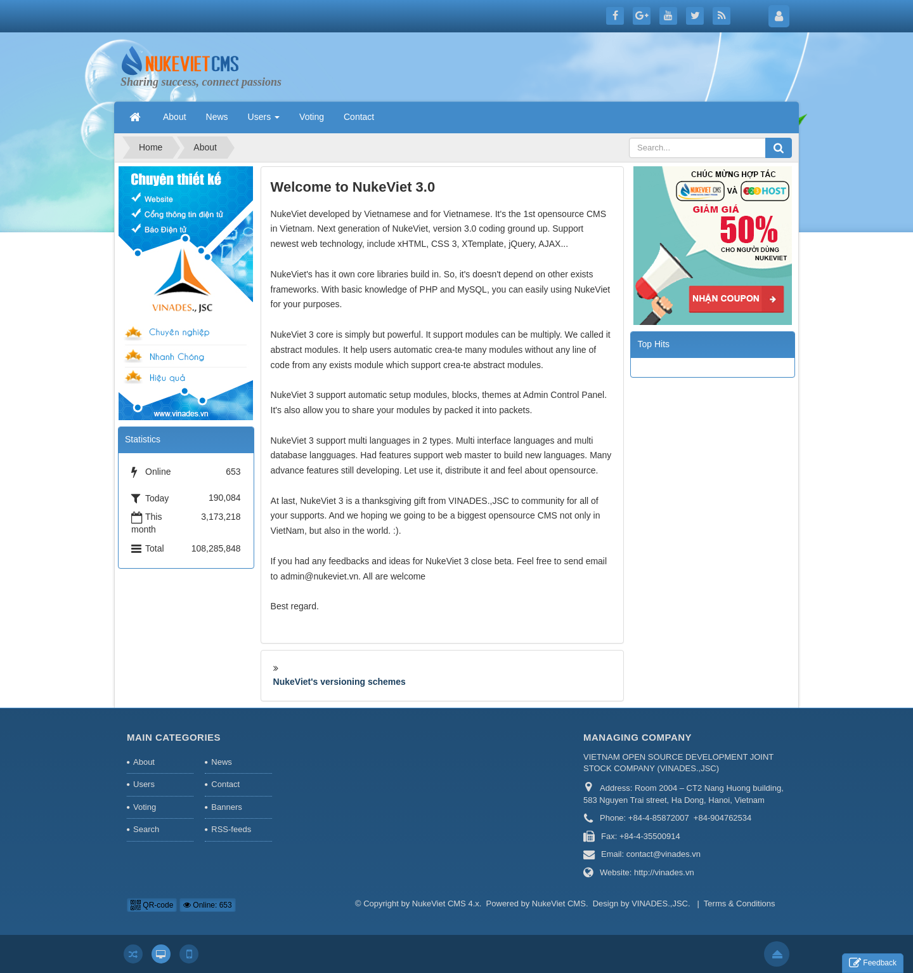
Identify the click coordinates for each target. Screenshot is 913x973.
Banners (226, 807)
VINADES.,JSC (659, 903)
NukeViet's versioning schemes (339, 682)
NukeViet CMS (559, 903)
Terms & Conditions (739, 903)
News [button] (217, 117)
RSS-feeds (231, 829)
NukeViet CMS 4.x (445, 903)
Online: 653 (207, 905)
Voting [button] (311, 117)
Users (144, 784)
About (144, 762)
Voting (144, 807)
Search (146, 829)
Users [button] (264, 120)
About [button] (174, 117)
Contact (225, 784)
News (221, 762)
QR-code (152, 905)
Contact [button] (359, 117)
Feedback (873, 963)
